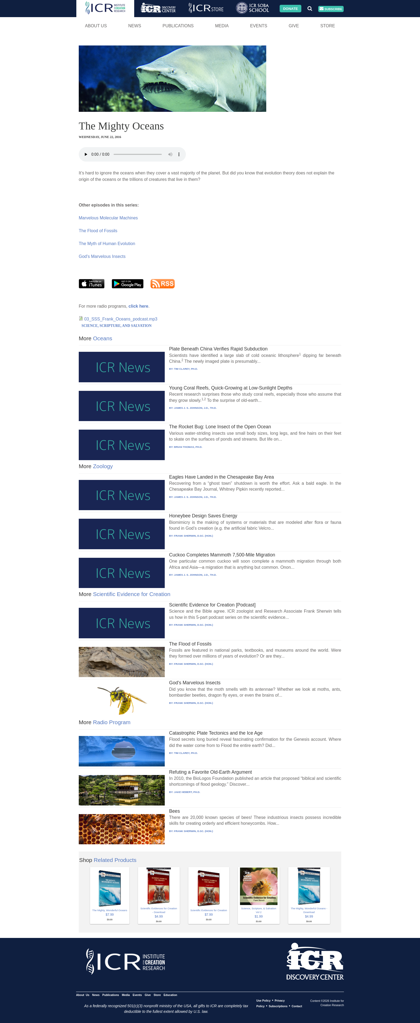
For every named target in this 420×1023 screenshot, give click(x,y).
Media (222, 26)
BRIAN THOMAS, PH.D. (188, 446)
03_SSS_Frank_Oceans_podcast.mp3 (120, 319)
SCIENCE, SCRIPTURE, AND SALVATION (116, 326)
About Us (96, 26)
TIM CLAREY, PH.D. (186, 368)
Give (294, 26)
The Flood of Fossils (98, 230)
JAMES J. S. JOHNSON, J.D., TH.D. (195, 407)
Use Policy (263, 1000)
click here (138, 306)
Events (258, 26)
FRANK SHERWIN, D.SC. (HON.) (193, 535)
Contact (297, 1006)
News (134, 26)
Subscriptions (278, 1006)
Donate (290, 8)
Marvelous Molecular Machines (108, 218)
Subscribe (331, 9)
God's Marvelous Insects (102, 256)
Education (170, 995)
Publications (178, 26)
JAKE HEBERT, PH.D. (187, 792)
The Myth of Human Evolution (107, 243)
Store (327, 26)
